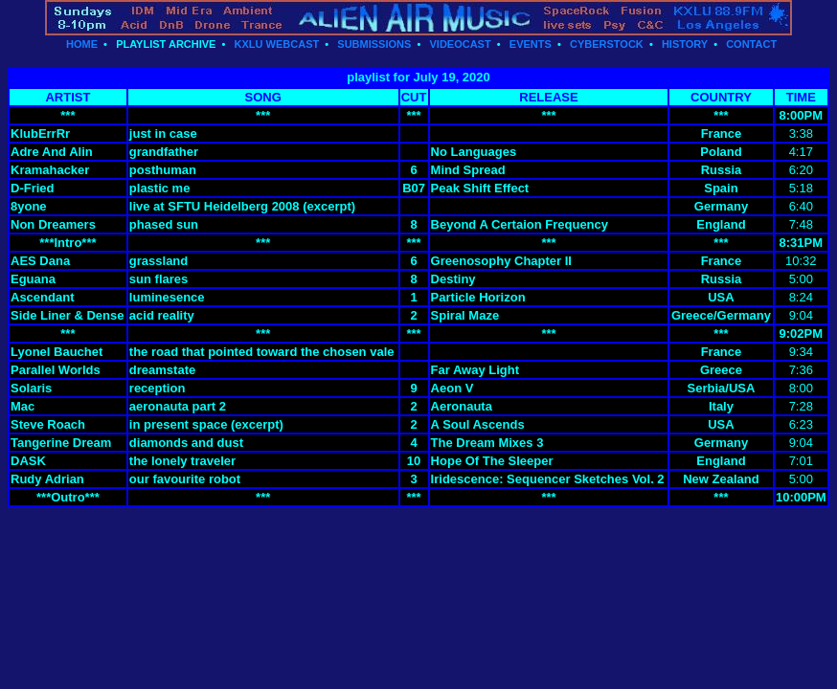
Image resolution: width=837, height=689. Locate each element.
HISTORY (685, 44)
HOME (82, 44)
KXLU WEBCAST (277, 44)
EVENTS (530, 44)
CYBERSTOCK (607, 44)
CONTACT (751, 44)
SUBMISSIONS (374, 44)
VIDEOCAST (459, 44)
